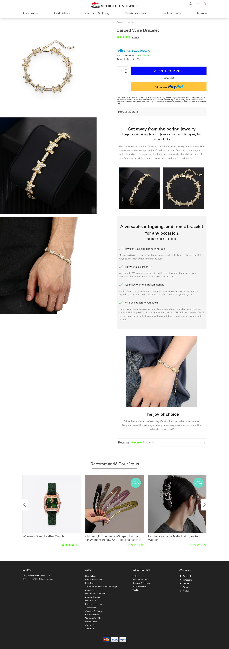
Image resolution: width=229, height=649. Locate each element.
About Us (89, 629)
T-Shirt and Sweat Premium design (101, 587)
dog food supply (92, 597)
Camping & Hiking (97, 13)
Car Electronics (172, 13)
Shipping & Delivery (141, 583)
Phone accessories (93, 580)
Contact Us (90, 625)
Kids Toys (89, 583)
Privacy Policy (91, 622)
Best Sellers (62, 13)
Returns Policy (139, 587)
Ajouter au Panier (168, 70)
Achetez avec (169, 86)
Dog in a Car (91, 601)
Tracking (136, 590)
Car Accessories (135, 13)
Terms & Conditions (94, 618)
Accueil (120, 22)
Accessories (30, 13)
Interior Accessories (94, 604)
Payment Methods (140, 580)
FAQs (135, 576)
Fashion (130, 22)
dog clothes (90, 590)
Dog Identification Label (96, 594)
